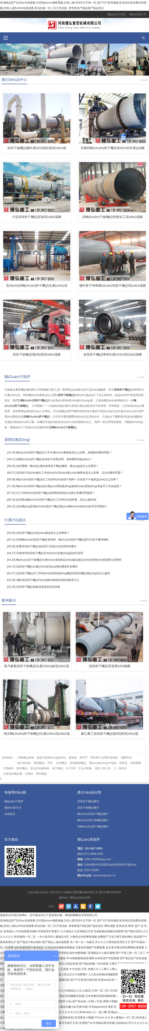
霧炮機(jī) (39, 763)
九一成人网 (100, 1012)
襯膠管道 (126, 757)
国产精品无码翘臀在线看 (69, 996)
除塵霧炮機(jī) (78, 763)
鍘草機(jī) (22, 768)
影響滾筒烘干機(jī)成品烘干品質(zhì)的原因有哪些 (46, 546)
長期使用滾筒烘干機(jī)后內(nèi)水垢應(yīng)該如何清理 (49, 553)
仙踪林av (121, 1022)
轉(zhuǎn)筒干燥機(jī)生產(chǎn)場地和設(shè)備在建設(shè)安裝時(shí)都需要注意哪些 (69, 559)
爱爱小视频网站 (112, 1001)
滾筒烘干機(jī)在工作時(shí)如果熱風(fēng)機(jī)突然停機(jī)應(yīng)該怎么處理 (63, 573)
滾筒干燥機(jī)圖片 (88, 807)
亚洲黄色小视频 (84, 1017)
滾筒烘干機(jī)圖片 (88, 801)
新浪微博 (61, 906)
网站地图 (109, 926)
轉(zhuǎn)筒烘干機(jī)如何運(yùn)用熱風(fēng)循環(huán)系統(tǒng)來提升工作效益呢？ (69, 486)
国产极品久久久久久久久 (63, 1012)
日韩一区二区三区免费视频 (108, 990)
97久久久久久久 (137, 1022)
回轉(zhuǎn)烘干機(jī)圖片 (93, 826)
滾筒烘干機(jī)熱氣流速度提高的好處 (38, 586)
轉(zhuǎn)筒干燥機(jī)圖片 (93, 820)
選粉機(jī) (41, 773)
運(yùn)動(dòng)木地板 (103, 763)
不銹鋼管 (8, 768)
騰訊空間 (83, 906)
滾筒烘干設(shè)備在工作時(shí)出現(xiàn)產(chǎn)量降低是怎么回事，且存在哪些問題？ (70, 472)
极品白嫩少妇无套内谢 (73, 1006)
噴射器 (123, 763)
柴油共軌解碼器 (39, 768)
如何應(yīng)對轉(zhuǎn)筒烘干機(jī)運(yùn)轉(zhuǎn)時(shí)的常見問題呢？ (62, 506)
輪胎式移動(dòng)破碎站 (51, 757)
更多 (143, 80)
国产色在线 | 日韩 (83, 1001)
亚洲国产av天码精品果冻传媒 (97, 1022)
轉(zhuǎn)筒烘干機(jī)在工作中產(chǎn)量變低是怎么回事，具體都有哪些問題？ (64, 452)
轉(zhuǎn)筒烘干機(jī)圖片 (93, 814)
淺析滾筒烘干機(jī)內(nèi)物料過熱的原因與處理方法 (47, 580)
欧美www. (86, 1012)
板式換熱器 (24, 763)
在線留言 (10, 814)
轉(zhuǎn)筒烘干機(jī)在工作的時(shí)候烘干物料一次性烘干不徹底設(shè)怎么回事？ (67, 479)
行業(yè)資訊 (15, 520)
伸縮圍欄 (135, 763)
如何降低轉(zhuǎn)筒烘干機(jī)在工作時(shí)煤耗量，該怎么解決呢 (56, 499)
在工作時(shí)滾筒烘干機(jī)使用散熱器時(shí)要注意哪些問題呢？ (55, 493)
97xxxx (99, 1017)
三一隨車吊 (120, 768)
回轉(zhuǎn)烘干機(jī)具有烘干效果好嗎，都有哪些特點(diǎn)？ (54, 459)
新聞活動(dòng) (17, 440)
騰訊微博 (68, 906)
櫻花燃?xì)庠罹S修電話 (104, 757)
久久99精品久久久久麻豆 (75, 990)
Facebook (90, 906)
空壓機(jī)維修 (25, 757)
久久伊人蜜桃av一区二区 (120, 1017)
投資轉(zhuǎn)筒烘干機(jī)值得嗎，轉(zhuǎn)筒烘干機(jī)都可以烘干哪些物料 (62, 539)
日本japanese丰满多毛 (102, 1006)
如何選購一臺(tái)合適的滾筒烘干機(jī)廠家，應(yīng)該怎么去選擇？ (57, 466)
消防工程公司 (102, 768)
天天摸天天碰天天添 (65, 1022)
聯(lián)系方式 (137, 14)
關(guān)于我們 (116, 14)
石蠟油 (29, 773)
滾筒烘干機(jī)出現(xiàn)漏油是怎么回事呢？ (42, 532)
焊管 (50, 763)
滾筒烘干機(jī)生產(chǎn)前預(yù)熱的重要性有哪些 (47, 566)
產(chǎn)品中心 (14, 79)
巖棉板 (73, 757)
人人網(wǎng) (75, 906)
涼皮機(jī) (61, 763)
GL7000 (71, 768)
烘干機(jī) (57, 768)
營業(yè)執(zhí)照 (79, 897)
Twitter (98, 906)
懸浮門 (84, 757)
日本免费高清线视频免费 (100, 996)
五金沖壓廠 (85, 768)
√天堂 (98, 1001)
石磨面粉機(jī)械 (12, 773)
